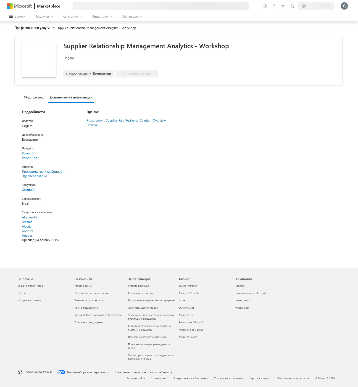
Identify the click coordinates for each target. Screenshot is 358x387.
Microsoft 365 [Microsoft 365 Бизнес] (186, 315)
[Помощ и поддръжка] (274, 6)
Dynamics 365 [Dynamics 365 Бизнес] (187, 307)
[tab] (35, 97)
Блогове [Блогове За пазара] (22, 293)
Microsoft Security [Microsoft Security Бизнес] (189, 293)
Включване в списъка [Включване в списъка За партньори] (140, 293)
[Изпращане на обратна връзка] (264, 6)
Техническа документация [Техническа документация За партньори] (143, 307)
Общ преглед (34, 97)
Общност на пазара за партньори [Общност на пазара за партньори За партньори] (147, 337)
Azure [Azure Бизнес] (182, 300)
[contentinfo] (53, 28)
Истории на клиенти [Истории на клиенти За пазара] (29, 300)
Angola (27, 235)
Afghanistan (30, 217)
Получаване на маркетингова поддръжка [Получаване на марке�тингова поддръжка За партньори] (152, 300)
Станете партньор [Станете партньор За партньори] (138, 285)
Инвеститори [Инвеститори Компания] (242, 300)
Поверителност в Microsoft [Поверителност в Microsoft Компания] (250, 293)
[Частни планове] (292, 6)
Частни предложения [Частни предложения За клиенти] (86, 307)
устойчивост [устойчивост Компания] (242, 307)
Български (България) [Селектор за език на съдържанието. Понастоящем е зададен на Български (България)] (38, 372)
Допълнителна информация (71, 97)
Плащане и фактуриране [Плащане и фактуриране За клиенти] (88, 322)
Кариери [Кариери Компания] (240, 285)
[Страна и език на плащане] (316, 6)
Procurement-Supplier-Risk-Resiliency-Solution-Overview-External (127, 122)
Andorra (27, 231)
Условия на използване (228, 378)
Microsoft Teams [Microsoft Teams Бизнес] (188, 337)
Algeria (27, 226)
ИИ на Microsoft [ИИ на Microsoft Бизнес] (188, 285)
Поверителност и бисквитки (190, 378)
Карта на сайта (135, 378)
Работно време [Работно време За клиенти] (83, 285)
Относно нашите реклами (293, 378)
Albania (27, 222)
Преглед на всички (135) (40, 240)
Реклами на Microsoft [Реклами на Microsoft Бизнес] (191, 322)
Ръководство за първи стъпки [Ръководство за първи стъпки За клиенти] (91, 293)
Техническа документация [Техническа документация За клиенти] (89, 300)
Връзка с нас (159, 378)
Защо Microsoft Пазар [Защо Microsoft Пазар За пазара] (30, 285)
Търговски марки (260, 378)
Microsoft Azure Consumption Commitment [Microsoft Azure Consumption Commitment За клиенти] (98, 315)
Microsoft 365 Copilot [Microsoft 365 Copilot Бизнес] (191, 329)
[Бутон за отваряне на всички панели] (17, 16)
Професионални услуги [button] (32, 28)
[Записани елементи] (283, 6)
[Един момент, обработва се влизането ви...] (344, 6)
